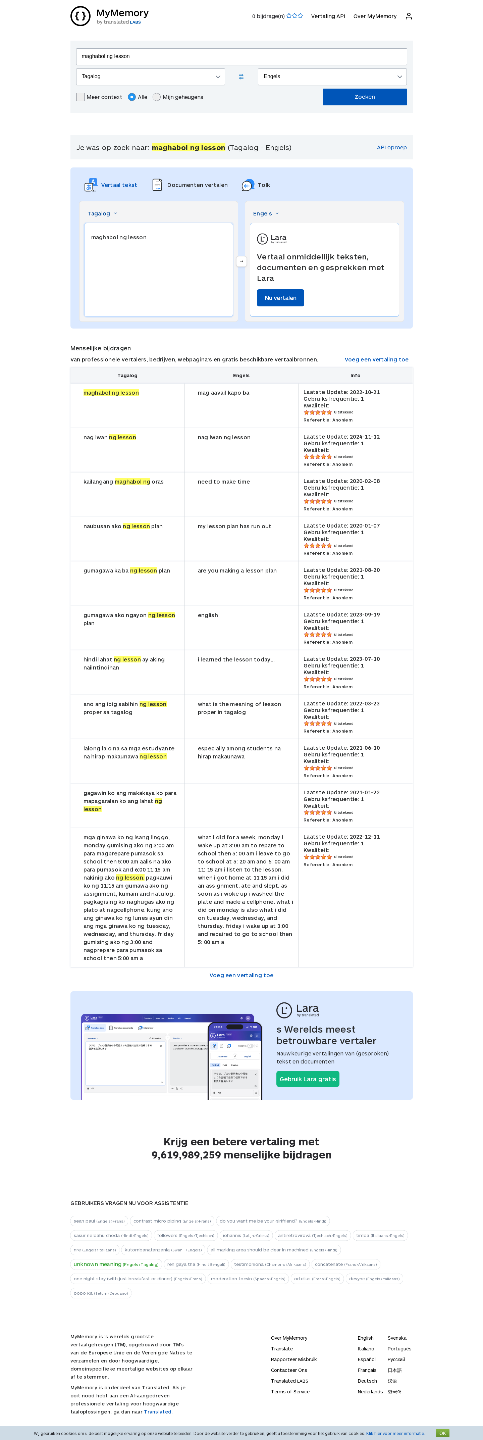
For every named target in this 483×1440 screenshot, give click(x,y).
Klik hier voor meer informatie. (395, 1433)
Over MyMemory (375, 16)
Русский (396, 1359)
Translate (282, 1348)
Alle (137, 97)
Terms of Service (290, 1391)
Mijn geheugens (178, 97)
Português (400, 1348)
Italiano (366, 1348)
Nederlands (370, 1391)
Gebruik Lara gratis (308, 1079)
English (366, 1338)
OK (442, 1433)
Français (367, 1370)
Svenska (397, 1338)
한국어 (395, 1391)
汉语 (392, 1381)
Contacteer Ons (289, 1370)
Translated (289, 1381)
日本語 (395, 1370)
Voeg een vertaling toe (377, 359)
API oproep (392, 147)
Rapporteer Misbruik (294, 1359)
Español (367, 1359)
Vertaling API (328, 16)
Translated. (158, 1411)
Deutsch (367, 1381)
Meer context (99, 97)
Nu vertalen (280, 297)
